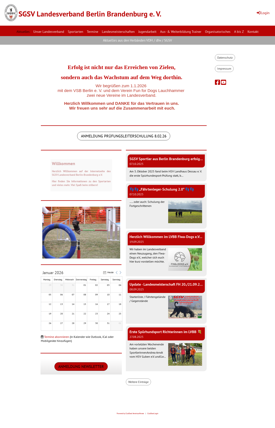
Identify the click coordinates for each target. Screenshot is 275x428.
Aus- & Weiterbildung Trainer (180, 31)
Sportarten (75, 31)
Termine (92, 31)
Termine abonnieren (56, 337)
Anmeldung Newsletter (81, 367)
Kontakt (253, 31)
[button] (117, 273)
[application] (81, 301)
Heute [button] (110, 273)
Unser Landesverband (48, 31)
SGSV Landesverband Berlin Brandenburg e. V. (90, 14)
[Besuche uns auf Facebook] (217, 82)
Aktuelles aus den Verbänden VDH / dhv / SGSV (137, 40)
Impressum (224, 68)
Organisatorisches (217, 31)
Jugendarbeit (147, 31)
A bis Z (239, 31)
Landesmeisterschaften (118, 31)
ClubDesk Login (152, 413)
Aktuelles (23, 31)
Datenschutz (225, 57)
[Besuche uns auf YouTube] (223, 82)
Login (263, 12)
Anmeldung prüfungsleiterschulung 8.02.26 (123, 136)
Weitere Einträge (138, 382)
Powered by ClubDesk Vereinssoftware (130, 413)
